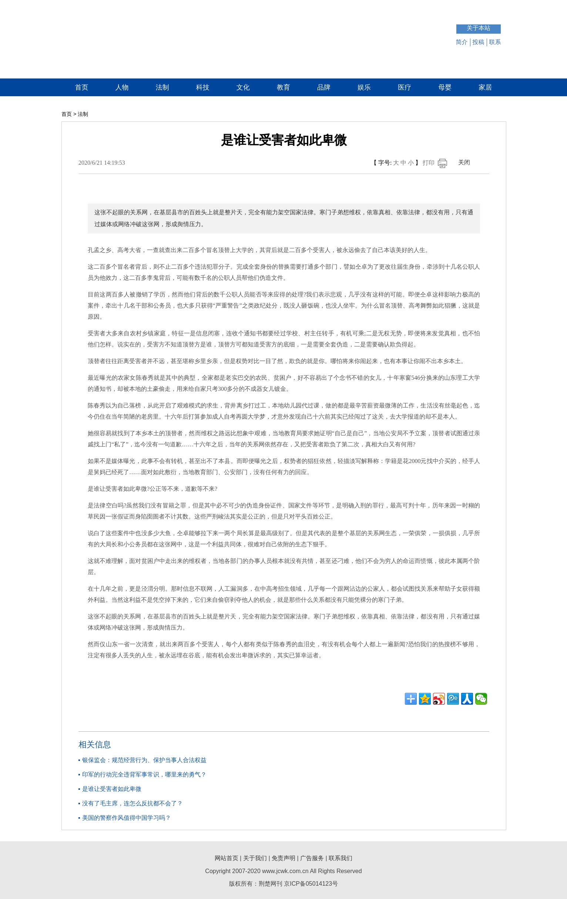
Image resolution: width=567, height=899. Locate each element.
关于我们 (255, 858)
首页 (81, 87)
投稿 (478, 42)
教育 (283, 87)
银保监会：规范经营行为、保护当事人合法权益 (144, 760)
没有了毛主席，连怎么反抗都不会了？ (132, 803)
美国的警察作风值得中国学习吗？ (126, 818)
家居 (485, 87)
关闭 (464, 162)
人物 (122, 87)
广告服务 (312, 858)
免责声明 (283, 858)
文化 (243, 87)
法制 (162, 87)
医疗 (404, 87)
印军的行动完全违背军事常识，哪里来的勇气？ (144, 774)
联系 (495, 42)
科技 (202, 87)
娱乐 (364, 87)
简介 (462, 42)
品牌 (324, 87)
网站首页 (226, 858)
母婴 (445, 87)
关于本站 (478, 28)
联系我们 (340, 858)
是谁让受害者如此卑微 (111, 789)
